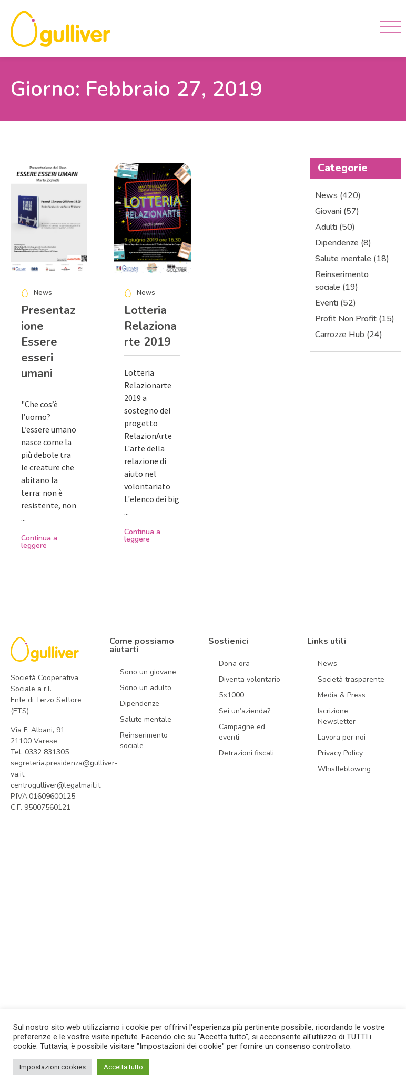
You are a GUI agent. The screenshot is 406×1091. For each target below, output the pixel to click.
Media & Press (342, 695)
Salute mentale (145, 719)
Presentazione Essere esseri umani (48, 341)
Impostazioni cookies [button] (52, 1067)
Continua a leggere (39, 542)
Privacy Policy (340, 753)
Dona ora (234, 663)
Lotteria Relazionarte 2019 (150, 326)
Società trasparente (351, 679)
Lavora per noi (342, 737)
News (327, 663)
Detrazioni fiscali (246, 753)
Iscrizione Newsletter (337, 716)
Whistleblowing (344, 769)
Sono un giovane (148, 672)
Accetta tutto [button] (123, 1067)
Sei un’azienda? (244, 711)
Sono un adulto (145, 688)
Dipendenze (139, 704)
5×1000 (231, 695)
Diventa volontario (249, 679)
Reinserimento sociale (144, 740)
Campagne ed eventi (242, 732)
